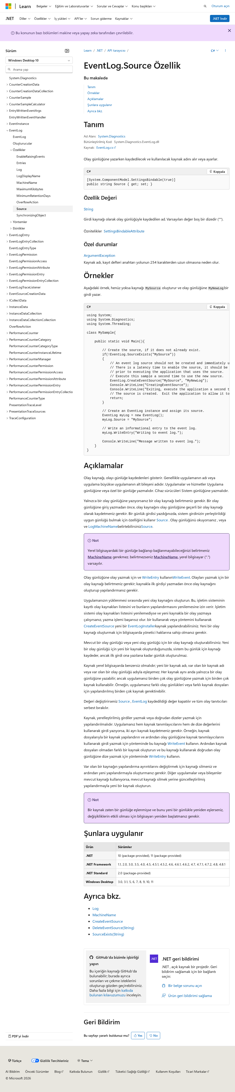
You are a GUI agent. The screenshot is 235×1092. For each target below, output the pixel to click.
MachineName (106, 526)
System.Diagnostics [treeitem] (22, 78)
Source (162, 519)
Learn (88, 50)
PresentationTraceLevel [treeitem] (25, 405)
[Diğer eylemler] (225, 50)
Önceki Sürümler (37, 1071)
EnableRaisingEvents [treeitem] (31, 156)
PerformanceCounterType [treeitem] (27, 398)
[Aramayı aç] (205, 6)
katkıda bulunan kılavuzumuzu (111, 992)
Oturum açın (220, 6)
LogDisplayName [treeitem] (28, 176)
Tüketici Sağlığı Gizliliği (131, 1071)
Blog (57, 1071)
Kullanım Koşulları (168, 1071)
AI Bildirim (13, 1071)
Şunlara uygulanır (99, 105)
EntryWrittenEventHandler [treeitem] (27, 117)
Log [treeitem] (19, 169)
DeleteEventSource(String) (113, 927)
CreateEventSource (99, 625)
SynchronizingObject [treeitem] (31, 215)
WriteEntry (150, 577)
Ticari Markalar (196, 1071)
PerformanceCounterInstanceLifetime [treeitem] (35, 352)
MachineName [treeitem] (27, 182)
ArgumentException (99, 255)
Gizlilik (102, 1071)
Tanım (91, 87)
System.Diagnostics (111, 136)
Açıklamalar (95, 99)
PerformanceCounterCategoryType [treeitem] (33, 346)
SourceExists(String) (108, 934)
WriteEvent (181, 577)
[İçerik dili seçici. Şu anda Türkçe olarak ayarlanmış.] (15, 1060)
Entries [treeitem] (21, 163)
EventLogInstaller (141, 625)
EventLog (139, 701)
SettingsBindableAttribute (124, 231)
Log (91, 526)
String (88, 209)
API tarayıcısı (116, 50)
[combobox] (39, 60)
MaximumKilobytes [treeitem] (30, 189)
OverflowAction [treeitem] (27, 202)
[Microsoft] (8, 6)
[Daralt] (67, 51)
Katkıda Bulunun (81, 1071)
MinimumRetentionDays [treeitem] (33, 195)
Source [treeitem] (21, 209)
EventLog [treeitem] (19, 136)
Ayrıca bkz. (95, 111)
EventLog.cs (104, 147)
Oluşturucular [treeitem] (22, 143)
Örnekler (93, 93)
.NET (99, 50)
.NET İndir (220, 18)
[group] (156, 383)
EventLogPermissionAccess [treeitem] (28, 261)
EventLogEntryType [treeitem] (22, 248)
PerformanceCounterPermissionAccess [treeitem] (36, 372)
